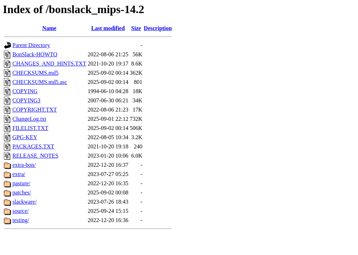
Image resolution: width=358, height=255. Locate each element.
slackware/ (24, 202)
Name (49, 28)
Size (136, 28)
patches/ (21, 192)
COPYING (25, 91)
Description (158, 28)
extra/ (18, 174)
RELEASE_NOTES (35, 156)
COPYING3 (26, 100)
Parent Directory (31, 45)
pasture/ (21, 183)
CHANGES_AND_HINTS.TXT (49, 64)
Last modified (108, 28)
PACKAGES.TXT (33, 146)
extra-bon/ (24, 165)
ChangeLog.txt (29, 119)
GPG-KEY (24, 137)
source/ (20, 211)
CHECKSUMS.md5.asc (39, 82)
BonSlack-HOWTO (34, 54)
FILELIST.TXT (30, 128)
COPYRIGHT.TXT (34, 110)
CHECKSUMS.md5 (35, 73)
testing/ (20, 220)
